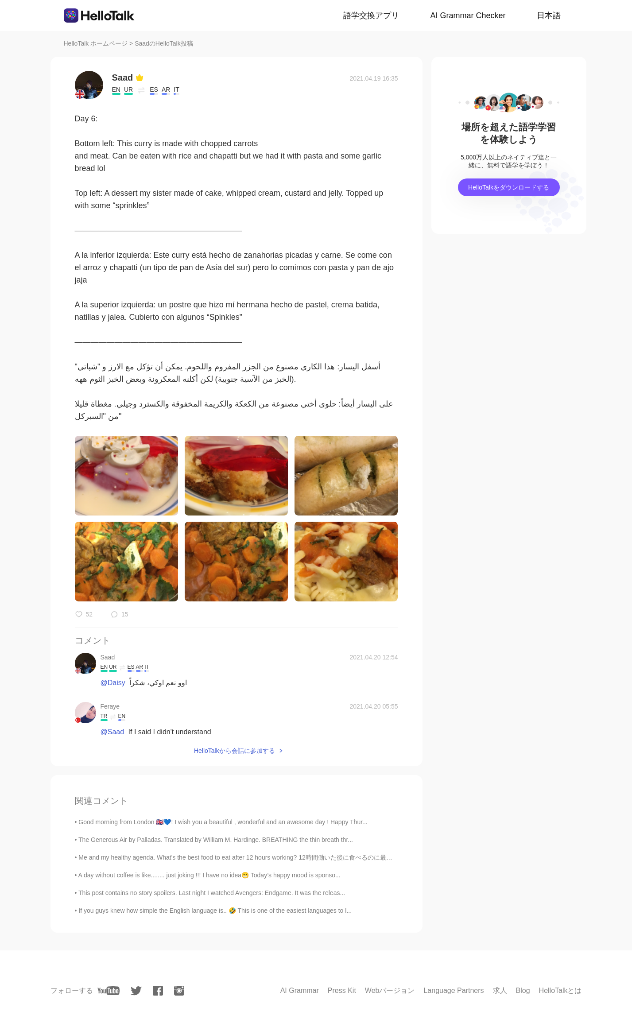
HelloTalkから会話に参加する (234, 750)
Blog (523, 990)
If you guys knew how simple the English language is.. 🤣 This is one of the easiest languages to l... (215, 910)
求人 (500, 990)
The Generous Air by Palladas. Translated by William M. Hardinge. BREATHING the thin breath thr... (215, 839)
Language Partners (453, 990)
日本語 (549, 15)
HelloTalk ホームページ (96, 43)
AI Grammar (299, 990)
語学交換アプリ (371, 15)
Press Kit (342, 990)
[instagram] (179, 991)
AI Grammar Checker (467, 15)
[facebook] (158, 991)
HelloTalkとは (560, 990)
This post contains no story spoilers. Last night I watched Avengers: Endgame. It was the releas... (211, 892)
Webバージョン (390, 990)
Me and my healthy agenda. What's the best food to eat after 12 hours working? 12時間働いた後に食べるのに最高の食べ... (247, 857)
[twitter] (136, 991)
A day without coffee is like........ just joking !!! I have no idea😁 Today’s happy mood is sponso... (209, 875)
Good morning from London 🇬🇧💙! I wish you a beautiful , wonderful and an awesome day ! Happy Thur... (222, 822)
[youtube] (108, 990)
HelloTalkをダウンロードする (508, 187)
